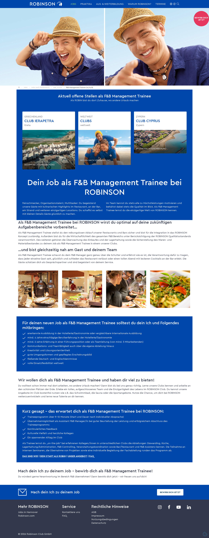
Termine (160, 4)
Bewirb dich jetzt (170, 492)
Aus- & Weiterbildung (110, 4)
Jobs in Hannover (28, 512)
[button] (174, 4)
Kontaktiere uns (71, 512)
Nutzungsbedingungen (104, 519)
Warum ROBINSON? (139, 4)
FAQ (64, 516)
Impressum (97, 516)
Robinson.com (26, 516)
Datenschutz (98, 523)
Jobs (73, 4)
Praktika (86, 4)
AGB (93, 512)
